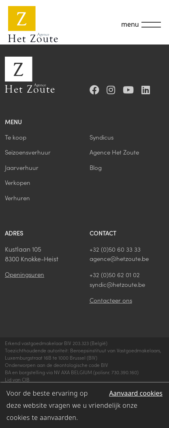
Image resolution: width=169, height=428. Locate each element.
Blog (96, 167)
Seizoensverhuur (28, 152)
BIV (92, 357)
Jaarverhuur (22, 167)
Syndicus (101, 137)
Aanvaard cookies (136, 393)
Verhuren (17, 197)
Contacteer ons (111, 300)
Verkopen (17, 182)
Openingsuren (24, 274)
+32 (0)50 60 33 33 (115, 249)
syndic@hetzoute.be (117, 284)
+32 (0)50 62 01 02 (115, 274)
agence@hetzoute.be (119, 258)
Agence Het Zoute (114, 152)
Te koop (15, 137)
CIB (26, 379)
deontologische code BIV (80, 364)
